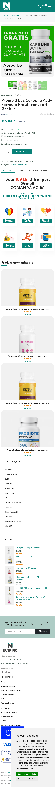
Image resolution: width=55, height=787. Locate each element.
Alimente (8, 516)
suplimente (16, 15)
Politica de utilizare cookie (10, 699)
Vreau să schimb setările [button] (27, 779)
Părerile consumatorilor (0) (34, 171)
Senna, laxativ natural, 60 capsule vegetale (28, 309)
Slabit (7, 479)
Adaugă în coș (22, 151)
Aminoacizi (9, 493)
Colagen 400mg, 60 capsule (28, 548)
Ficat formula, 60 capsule (27, 568)
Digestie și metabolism (19, 164)
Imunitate (8, 469)
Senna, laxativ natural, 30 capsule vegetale (27, 403)
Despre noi (5, 682)
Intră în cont (5, 708)
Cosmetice (9, 484)
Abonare (43, 631)
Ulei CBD (8, 526)
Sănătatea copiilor (12, 512)
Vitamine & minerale (13, 502)
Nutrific (9, 114)
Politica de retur (7, 717)
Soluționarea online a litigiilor (11, 725)
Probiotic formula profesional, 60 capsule (27, 450)
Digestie (8, 507)
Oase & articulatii (11, 474)
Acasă (6, 15)
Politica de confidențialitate (11, 690)
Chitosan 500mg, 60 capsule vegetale (27, 356)
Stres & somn (10, 488)
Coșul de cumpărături (9, 712)
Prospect (8, 171)
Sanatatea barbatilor (13, 521)
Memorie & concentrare (14, 498)
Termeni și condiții (7, 695)
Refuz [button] (34, 774)
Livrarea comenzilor (8, 686)
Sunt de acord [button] (23, 774)
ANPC (3, 721)
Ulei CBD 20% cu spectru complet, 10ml (32, 588)
